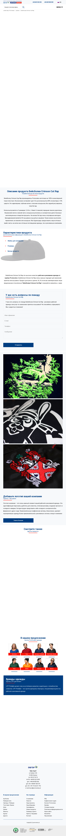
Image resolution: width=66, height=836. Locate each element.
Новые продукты (31, 809)
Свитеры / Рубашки (8, 803)
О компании (29, 798)
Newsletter (47, 813)
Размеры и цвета (31, 811)
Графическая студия (50, 801)
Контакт (28, 815)
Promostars (11, 10)
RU (60, 2)
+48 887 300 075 (35, 783)
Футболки (6, 798)
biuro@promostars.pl (35, 788)
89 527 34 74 (34, 777)
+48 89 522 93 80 (35, 779)
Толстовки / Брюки (8, 805)
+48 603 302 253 (37, 2)
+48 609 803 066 (34, 781)
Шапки (17, 10)
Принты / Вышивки (31, 813)
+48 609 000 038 (48, 2)
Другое (5, 815)
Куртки (5, 813)
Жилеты (5, 811)
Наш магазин (48, 815)
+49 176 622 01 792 (35, 786)
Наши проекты (30, 803)
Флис (4, 807)
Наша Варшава (30, 805)
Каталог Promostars (50, 803)
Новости (28, 801)
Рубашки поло (7, 801)
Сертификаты (30, 807)
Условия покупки (49, 807)
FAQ (45, 798)
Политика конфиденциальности (53, 809)
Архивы (46, 805)
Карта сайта (47, 811)
